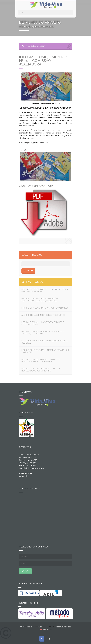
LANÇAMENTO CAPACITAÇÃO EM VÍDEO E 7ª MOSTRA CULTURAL (44, 342)
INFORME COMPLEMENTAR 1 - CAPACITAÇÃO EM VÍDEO (45, 308)
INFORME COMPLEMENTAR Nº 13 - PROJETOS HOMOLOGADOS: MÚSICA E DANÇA (40, 360)
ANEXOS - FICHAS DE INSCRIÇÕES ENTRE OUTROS (43, 315)
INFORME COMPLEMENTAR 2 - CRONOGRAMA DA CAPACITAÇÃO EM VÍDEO (42, 332)
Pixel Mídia (47, 629)
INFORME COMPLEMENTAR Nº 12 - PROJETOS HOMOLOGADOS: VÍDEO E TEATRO (40, 370)
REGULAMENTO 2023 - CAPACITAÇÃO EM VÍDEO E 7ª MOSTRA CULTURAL (43, 323)
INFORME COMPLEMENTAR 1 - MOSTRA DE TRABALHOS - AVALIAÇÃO (45, 351)
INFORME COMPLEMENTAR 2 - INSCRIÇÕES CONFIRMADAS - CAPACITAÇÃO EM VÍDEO (39, 300)
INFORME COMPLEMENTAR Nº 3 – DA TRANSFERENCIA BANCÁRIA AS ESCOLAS (44, 290)
